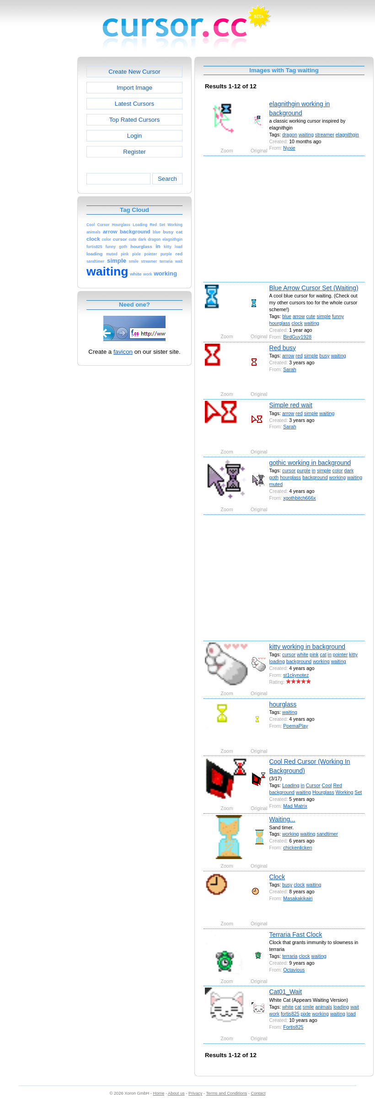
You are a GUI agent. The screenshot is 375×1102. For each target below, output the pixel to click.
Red (337, 785)
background (314, 477)
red (298, 355)
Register (134, 151)
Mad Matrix (295, 806)
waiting (306, 134)
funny (338, 316)
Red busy (282, 347)
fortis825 (290, 1013)
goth (274, 477)
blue (286, 316)
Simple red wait (290, 405)
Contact (258, 1093)
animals (323, 1007)
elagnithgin (347, 134)
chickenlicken (297, 847)
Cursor (313, 785)
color (337, 470)
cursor (288, 470)
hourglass (279, 323)
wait (354, 1007)
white (302, 654)
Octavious (294, 969)
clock (297, 323)
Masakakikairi (297, 898)
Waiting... (282, 819)
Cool (327, 785)
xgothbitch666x (299, 498)
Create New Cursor (134, 71)
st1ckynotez (296, 675)
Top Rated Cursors (134, 119)
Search (167, 178)
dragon (289, 134)
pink (314, 654)
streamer (324, 134)
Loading (291, 785)
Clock (277, 877)
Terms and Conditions (226, 1093)
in (314, 470)
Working (345, 792)
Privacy (195, 1093)
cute (310, 316)
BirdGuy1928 (297, 337)
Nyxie (289, 148)
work (274, 1013)
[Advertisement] (38, 194)
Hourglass (323, 792)
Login (134, 135)
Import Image (134, 87)
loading (277, 661)
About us (176, 1093)
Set (358, 792)
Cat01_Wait (285, 991)
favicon (123, 351)
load (351, 1013)
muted (276, 484)
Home (159, 1093)
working (337, 477)
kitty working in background (307, 646)
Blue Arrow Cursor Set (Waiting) (314, 288)
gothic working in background (310, 462)
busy (324, 355)
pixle (306, 1013)
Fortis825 (293, 1027)
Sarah (289, 369)
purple (304, 470)
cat (323, 654)
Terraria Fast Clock (295, 934)
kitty (353, 654)
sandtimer (327, 834)
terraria (290, 956)
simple (323, 316)
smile (308, 1007)
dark (349, 470)
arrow (299, 316)
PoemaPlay (295, 726)
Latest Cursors (134, 103)
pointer (340, 654)
